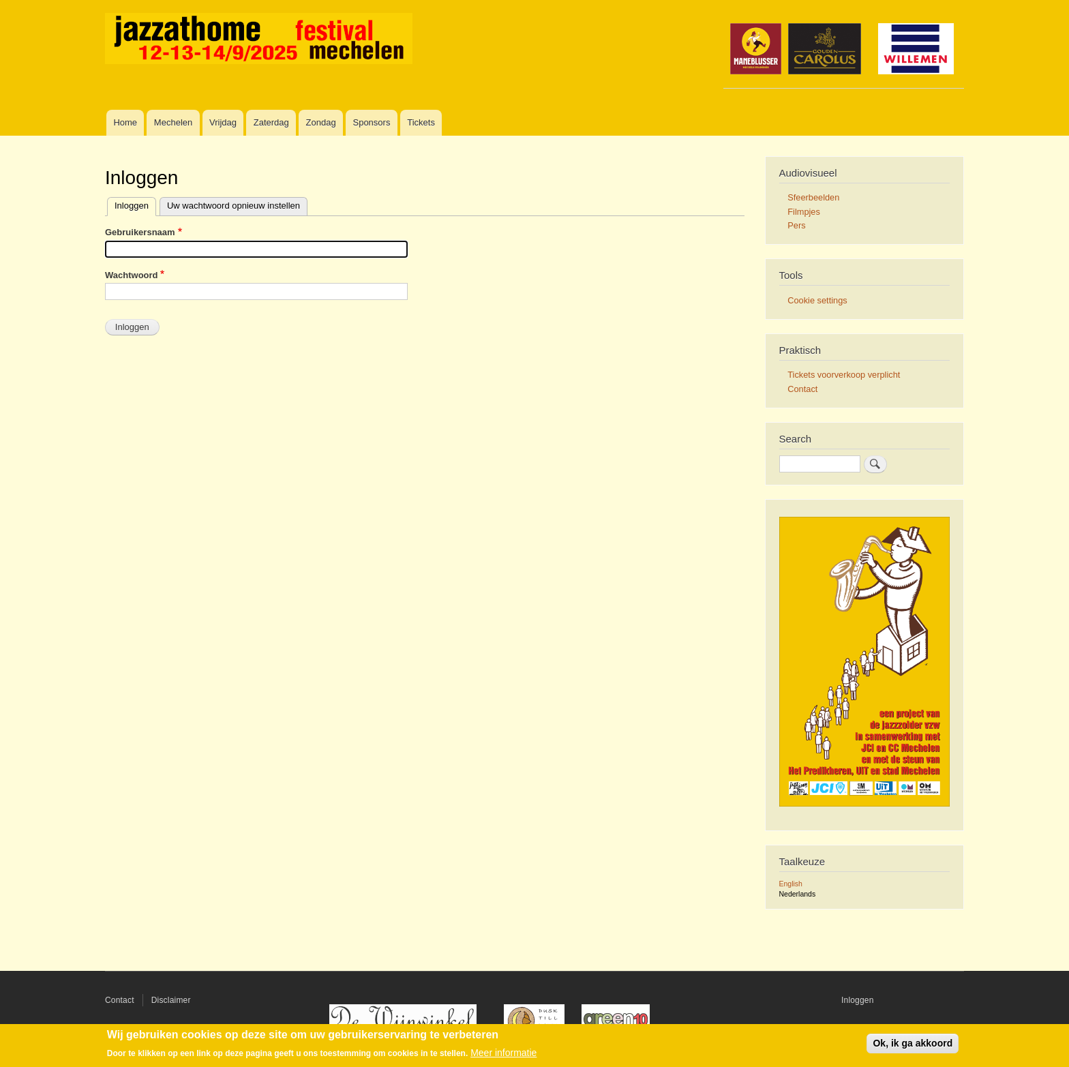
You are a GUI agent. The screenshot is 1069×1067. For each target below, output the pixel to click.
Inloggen (132, 205)
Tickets (421, 122)
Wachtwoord (131, 275)
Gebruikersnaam (140, 232)
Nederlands (797, 894)
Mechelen (173, 122)
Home (125, 122)
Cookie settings (817, 300)
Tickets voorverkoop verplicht (843, 375)
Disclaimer (171, 1000)
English (790, 884)
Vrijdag (223, 122)
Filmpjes (803, 212)
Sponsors (371, 122)
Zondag (321, 122)
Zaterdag (271, 122)
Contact (802, 389)
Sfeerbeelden (813, 197)
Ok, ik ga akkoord (912, 1043)
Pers (796, 225)
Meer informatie (503, 1052)
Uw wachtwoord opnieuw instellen (233, 205)
